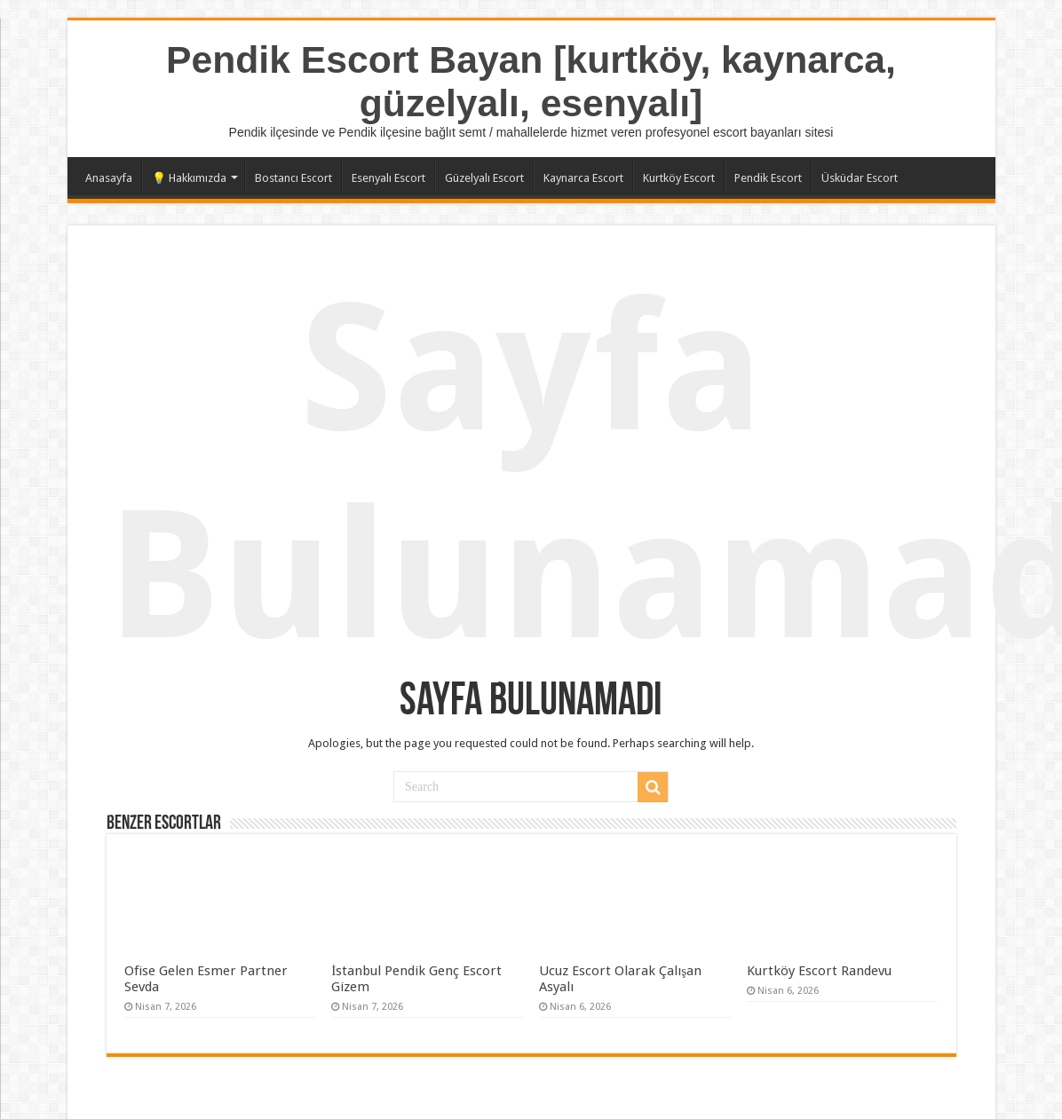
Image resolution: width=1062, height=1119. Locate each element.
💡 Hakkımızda (189, 178)
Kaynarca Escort (583, 178)
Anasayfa (108, 178)
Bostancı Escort (293, 178)
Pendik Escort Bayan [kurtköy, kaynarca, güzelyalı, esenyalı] (531, 81)
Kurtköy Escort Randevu (819, 971)
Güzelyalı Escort (484, 178)
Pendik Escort (768, 178)
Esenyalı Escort (388, 178)
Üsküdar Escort (859, 178)
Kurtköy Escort (679, 178)
